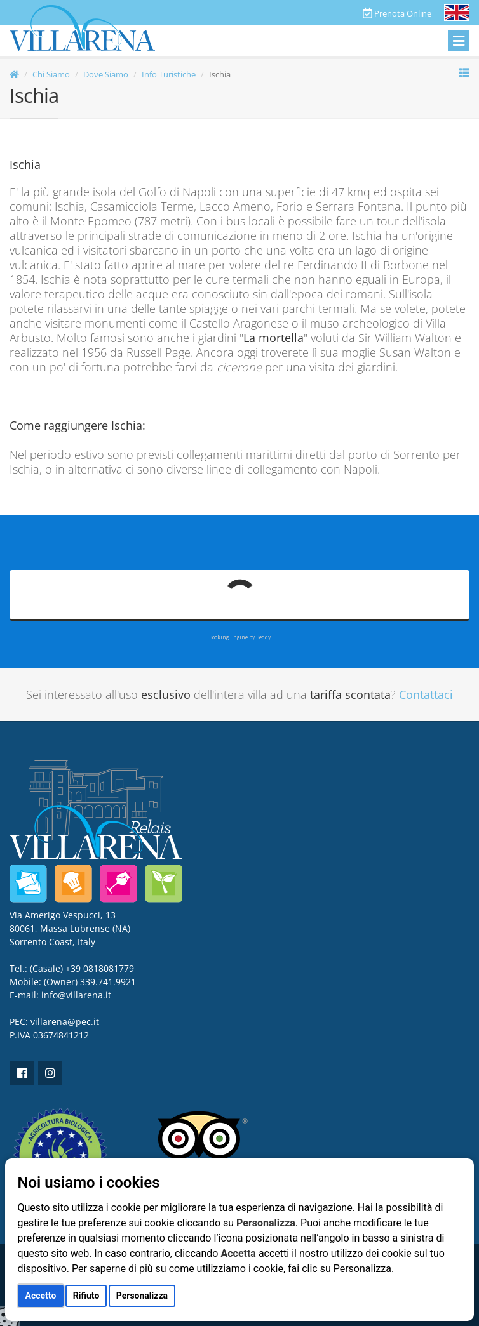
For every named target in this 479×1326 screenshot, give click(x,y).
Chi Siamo (51, 74)
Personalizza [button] (142, 1295)
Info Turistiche (169, 74)
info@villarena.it (76, 995)
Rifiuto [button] (86, 1295)
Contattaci (426, 694)
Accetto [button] (41, 1295)
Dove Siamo (105, 74)
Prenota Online (397, 13)
